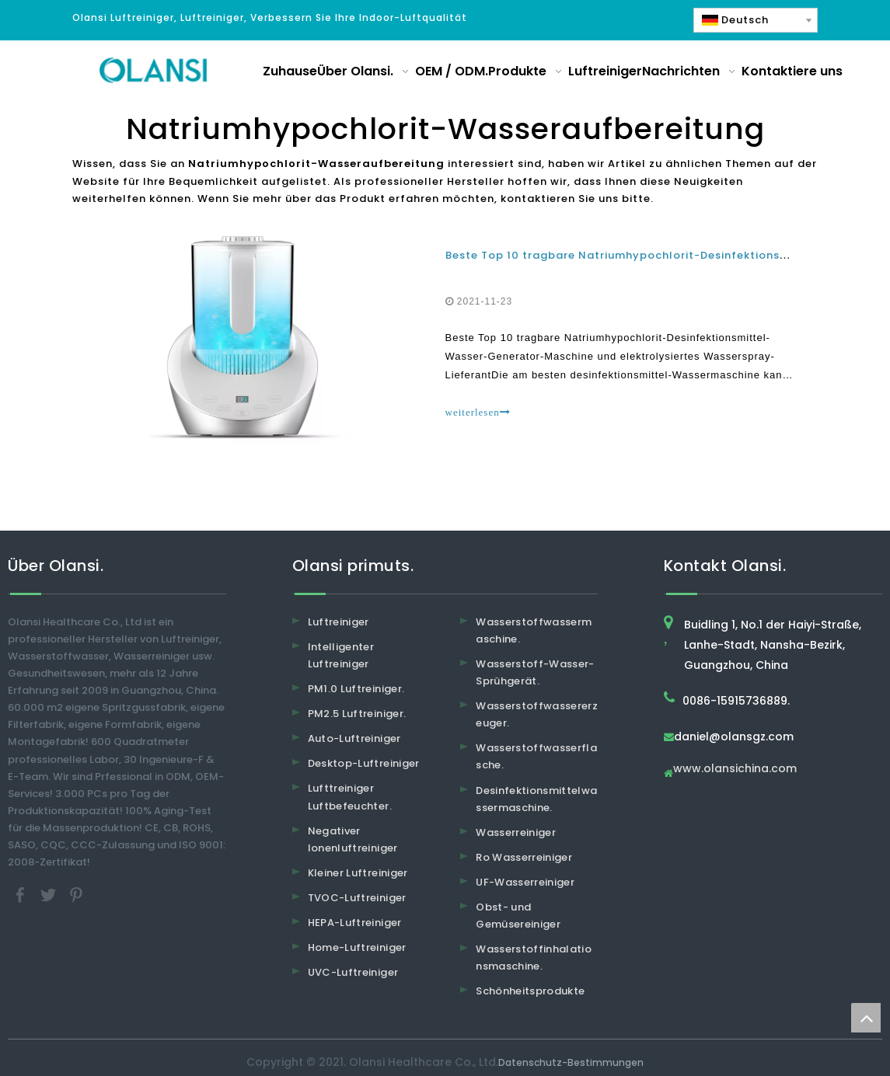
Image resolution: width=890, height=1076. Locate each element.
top (866, 1017)
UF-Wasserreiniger (525, 882)
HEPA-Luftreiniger (355, 922)
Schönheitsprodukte (530, 991)
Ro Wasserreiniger (524, 857)
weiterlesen (478, 412)
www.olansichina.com (735, 769)
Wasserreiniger (516, 832)
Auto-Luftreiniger (354, 738)
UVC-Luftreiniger (353, 972)
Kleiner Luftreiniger (358, 872)
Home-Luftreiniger (357, 947)
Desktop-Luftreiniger (364, 763)
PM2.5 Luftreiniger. (357, 713)
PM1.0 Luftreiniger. (356, 688)
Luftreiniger (338, 622)
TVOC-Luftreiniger (357, 897)
